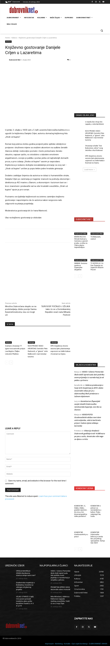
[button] (102, 30)
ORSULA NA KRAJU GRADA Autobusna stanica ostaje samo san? (25, 573)
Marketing (59, 643)
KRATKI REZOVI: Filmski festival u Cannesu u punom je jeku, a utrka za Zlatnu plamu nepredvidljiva (81, 242)
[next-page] (11, 362)
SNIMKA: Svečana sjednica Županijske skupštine (80, 266)
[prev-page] (7, 362)
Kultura (14, 38)
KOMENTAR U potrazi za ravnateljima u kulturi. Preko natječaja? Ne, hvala (96, 511)
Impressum (49, 643)
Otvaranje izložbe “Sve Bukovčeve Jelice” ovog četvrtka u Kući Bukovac (94, 148)
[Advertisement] (92, 88)
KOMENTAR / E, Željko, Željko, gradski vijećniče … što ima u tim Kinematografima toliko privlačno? (81, 511)
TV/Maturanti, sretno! (96, 238)
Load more (89, 169)
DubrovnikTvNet (80, 234)
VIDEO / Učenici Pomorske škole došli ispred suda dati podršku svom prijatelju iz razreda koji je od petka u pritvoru (60, 575)
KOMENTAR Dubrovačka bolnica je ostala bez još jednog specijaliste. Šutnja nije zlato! (98, 537)
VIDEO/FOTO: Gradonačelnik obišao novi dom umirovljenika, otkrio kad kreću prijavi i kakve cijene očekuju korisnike (87, 420)
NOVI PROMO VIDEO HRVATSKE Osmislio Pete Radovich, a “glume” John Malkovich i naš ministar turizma (38, 351)
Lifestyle (31, 342)
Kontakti (67, 643)
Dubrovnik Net (14, 60)
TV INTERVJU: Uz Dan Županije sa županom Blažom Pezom (97, 266)
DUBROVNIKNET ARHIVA (98, 643)
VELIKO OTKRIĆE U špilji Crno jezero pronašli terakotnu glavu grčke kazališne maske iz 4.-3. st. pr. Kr (25, 601)
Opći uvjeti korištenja (80, 643)
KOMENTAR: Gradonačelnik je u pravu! (81, 534)
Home (7, 38)
